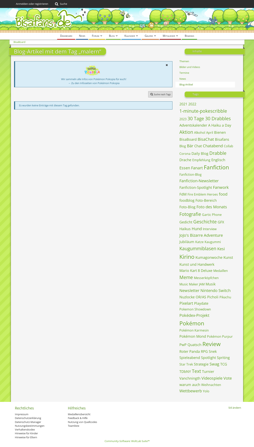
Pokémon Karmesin (194, 330)
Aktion (186, 132)
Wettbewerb (190, 391)
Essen (184, 168)
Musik (211, 284)
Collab (228, 146)
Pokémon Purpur (220, 336)
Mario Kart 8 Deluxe (195, 270)
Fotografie (190, 214)
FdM (183, 194)
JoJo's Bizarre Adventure (201, 235)
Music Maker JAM (192, 284)
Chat (198, 146)
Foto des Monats (211, 206)
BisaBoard (188, 139)
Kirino (186, 256)
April (209, 132)
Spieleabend (189, 357)
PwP (183, 344)
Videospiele (211, 378)
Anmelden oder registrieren (32, 4)
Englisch (218, 159)
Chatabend (213, 145)
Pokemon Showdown (195, 309)
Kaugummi (213, 242)
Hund (197, 228)
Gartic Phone (212, 214)
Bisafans (222, 139)
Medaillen (220, 271)
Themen (184, 61)
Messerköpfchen (206, 278)
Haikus (185, 228)
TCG (223, 364)
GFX (221, 222)
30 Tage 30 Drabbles (209, 118)
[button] (166, 65)
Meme (186, 277)
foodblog (186, 200)
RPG (204, 351)
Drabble (217, 153)
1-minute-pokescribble (203, 111)
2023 (183, 119)
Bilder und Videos (189, 67)
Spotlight (208, 357)
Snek (213, 351)
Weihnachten (211, 385)
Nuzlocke (187, 297)
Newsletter (189, 290)
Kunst (228, 257)
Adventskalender (193, 125)
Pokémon (191, 323)
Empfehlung (201, 160)
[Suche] (60, 4)
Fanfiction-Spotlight (195, 187)
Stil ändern (234, 407)
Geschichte (205, 221)
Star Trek (186, 364)
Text (196, 371)
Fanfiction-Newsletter (199, 180)
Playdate (201, 303)
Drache (185, 159)
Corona (184, 153)
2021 (183, 104)
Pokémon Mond (192, 336)
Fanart (197, 168)
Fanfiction (216, 167)
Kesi (221, 248)
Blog (182, 146)
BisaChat (206, 139)
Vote (227, 378)
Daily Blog (199, 153)
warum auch (189, 384)
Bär (190, 145)
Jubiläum (186, 241)
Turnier (208, 371)
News (182, 78)
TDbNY (185, 371)
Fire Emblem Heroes (203, 194)
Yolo (206, 391)
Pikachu (225, 297)
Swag (214, 364)
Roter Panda (189, 351)
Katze (199, 242)
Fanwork (221, 187)
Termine (184, 73)
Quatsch (194, 344)
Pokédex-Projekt (194, 315)
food (223, 194)
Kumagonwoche (208, 257)
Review (211, 344)
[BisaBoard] (127, 20)
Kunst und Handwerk (196, 264)
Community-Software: (127, 441)
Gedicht (185, 222)
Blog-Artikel (186, 84)
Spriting (223, 357)
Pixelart (186, 303)
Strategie (201, 364)
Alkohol (199, 132)
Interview (209, 229)
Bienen (220, 132)
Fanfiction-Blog (190, 174)
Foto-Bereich (206, 200)
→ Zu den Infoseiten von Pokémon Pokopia (93, 83)
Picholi (212, 297)
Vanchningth (189, 378)
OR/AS (201, 297)
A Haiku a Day (219, 125)
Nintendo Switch (215, 290)
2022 (192, 104)
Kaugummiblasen (197, 248)
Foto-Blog (187, 207)
